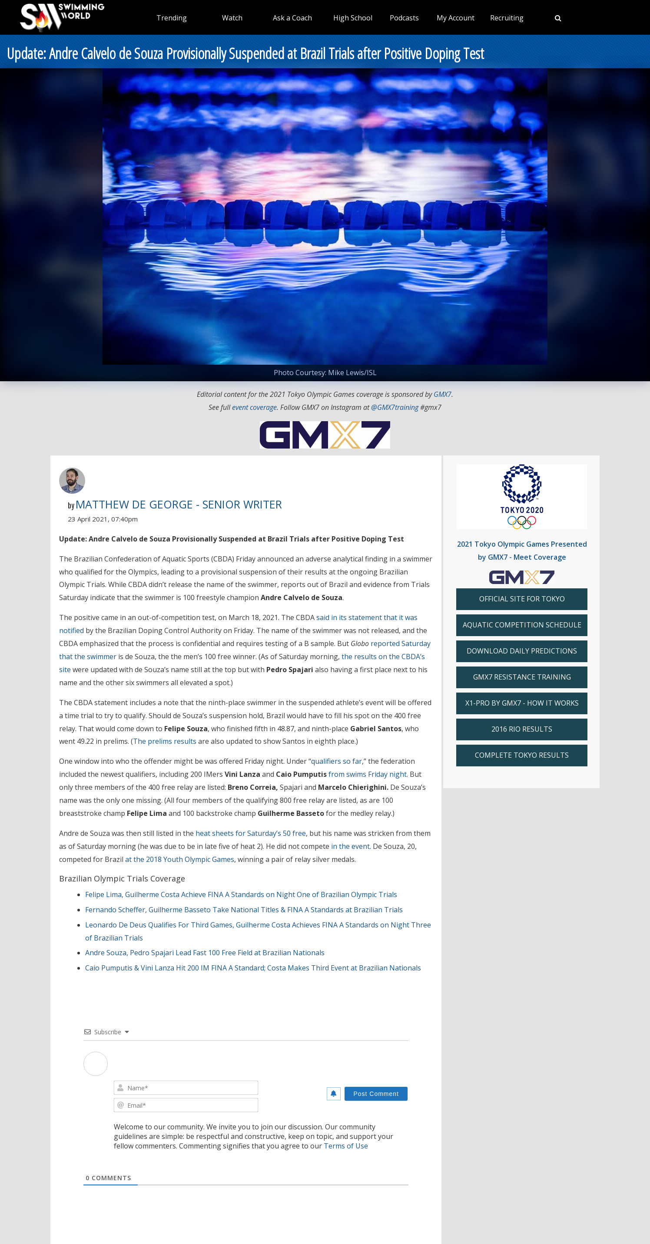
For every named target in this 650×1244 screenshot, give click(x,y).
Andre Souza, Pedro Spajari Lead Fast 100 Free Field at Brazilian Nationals (205, 952)
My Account (455, 18)
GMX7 (442, 394)
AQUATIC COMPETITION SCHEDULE (522, 625)
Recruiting (507, 18)
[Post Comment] (376, 1094)
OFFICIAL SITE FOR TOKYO (522, 599)
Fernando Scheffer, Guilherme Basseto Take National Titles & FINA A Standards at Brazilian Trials (244, 909)
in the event (350, 846)
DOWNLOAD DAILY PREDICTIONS (522, 651)
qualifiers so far (336, 761)
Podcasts (404, 18)
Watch (232, 18)
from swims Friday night (367, 774)
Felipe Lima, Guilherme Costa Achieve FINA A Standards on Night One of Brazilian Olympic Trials (241, 894)
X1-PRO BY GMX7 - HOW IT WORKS (522, 703)
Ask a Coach (292, 18)
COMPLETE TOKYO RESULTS (522, 755)
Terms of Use (346, 1146)
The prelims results (164, 741)
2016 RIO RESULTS (521, 729)
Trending (171, 18)
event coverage (254, 407)
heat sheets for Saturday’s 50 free (251, 833)
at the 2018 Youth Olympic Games (179, 859)
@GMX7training (394, 407)
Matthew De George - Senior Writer (179, 504)
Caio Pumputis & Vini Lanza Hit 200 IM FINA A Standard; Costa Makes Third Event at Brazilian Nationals (253, 968)
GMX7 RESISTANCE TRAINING (522, 677)
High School (352, 18)
